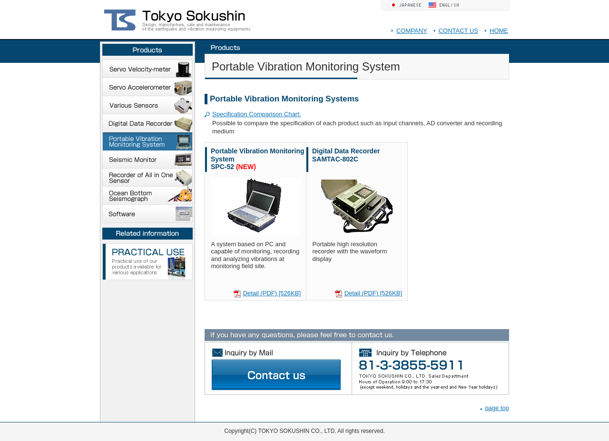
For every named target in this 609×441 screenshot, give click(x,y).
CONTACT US (458, 30)
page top (497, 407)
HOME (499, 30)
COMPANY (411, 30)
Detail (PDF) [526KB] (272, 293)
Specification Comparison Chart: (256, 114)
